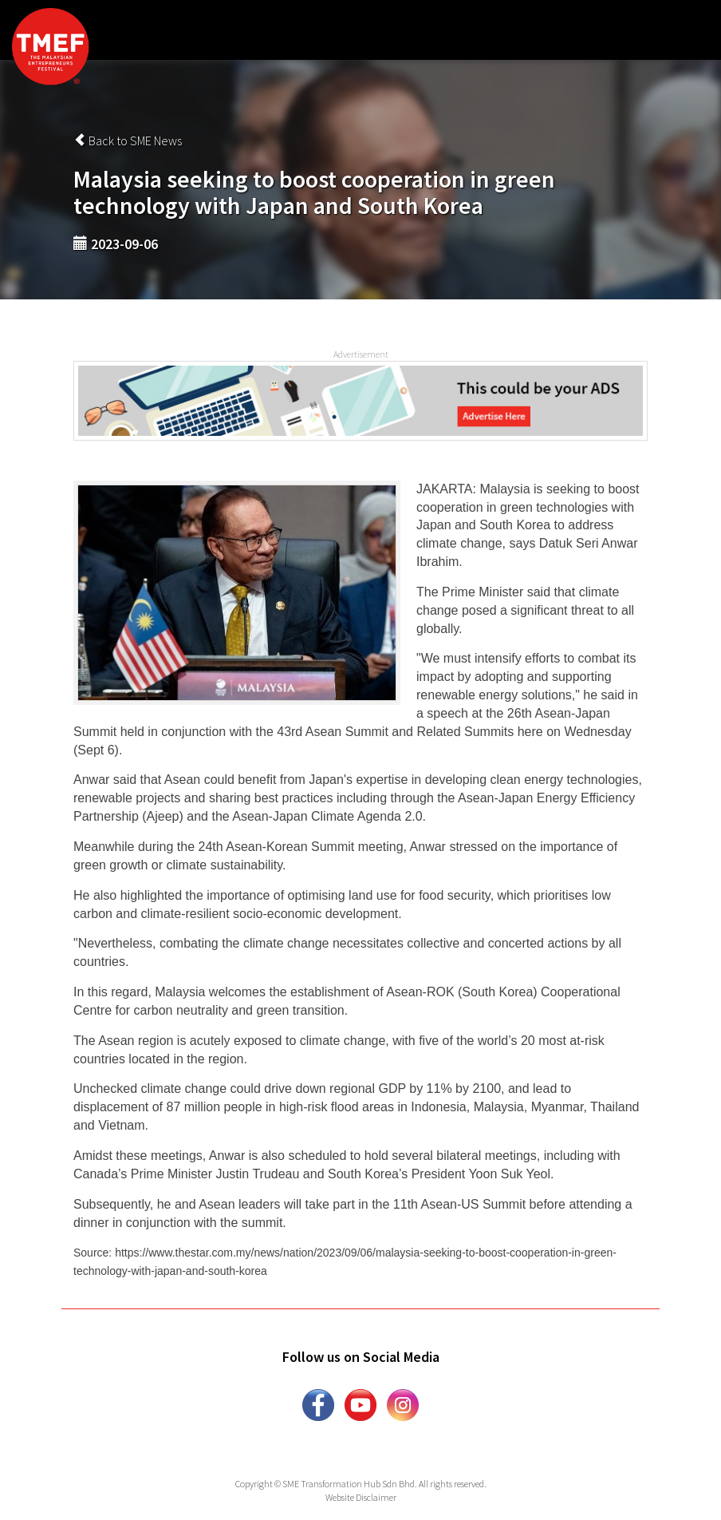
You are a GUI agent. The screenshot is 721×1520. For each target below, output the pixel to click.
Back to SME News (127, 140)
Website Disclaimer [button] (360, 1497)
